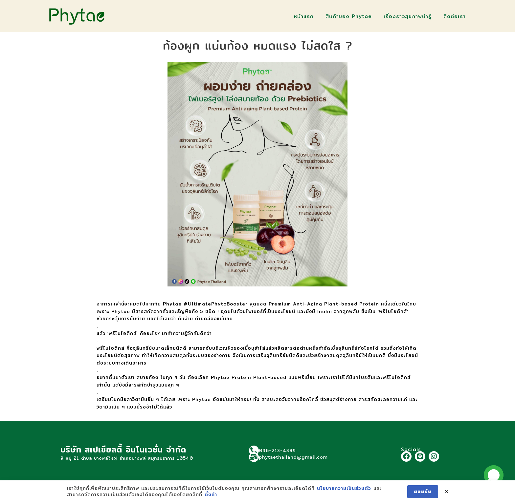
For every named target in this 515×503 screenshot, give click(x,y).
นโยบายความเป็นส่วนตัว (344, 488)
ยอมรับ (423, 491)
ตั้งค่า (211, 495)
